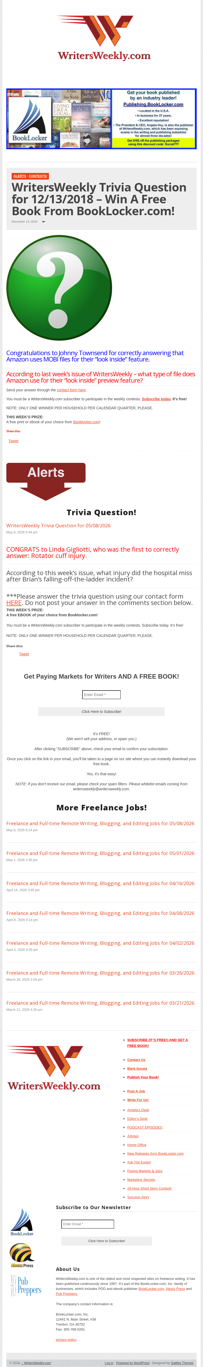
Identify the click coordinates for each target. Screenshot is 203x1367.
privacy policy (66, 1340)
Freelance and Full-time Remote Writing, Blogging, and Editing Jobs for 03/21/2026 (100, 1003)
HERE (14, 602)
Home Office (136, 1145)
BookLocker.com (151, 1289)
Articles (133, 1136)
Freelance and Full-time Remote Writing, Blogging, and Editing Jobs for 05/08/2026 (100, 823)
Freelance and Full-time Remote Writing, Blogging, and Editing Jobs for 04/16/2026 (100, 883)
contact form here (71, 390)
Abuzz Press (175, 1289)
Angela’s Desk (138, 1110)
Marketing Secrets (141, 1180)
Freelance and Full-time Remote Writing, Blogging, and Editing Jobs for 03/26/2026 (100, 973)
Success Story (138, 1197)
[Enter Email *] (101, 694)
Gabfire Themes (182, 1363)
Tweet (13, 441)
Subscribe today (156, 399)
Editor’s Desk (137, 1119)
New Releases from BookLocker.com (155, 1153)
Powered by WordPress (133, 1363)
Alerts (19, 176)
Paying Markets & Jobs (145, 1171)
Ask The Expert (139, 1162)
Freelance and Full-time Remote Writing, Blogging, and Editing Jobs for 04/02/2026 (100, 943)
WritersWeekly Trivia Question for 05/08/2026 (58, 525)
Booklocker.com (86, 422)
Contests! (38, 176)
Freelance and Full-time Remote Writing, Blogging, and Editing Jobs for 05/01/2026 (100, 853)
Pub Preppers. (67, 1294)
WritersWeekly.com (36, 1363)
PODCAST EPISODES (145, 1127)
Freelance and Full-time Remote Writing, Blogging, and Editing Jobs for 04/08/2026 (100, 913)
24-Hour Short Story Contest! (149, 1188)
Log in (109, 1363)
